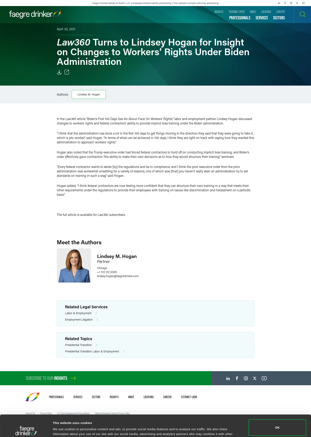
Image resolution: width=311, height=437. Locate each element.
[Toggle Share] (67, 72)
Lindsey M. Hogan (89, 94)
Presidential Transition (81, 345)
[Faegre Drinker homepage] (35, 15)
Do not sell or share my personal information (277, 424)
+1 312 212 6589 (107, 272)
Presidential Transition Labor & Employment (94, 351)
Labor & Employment (81, 313)
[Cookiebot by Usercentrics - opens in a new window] (26, 429)
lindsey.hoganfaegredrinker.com (118, 276)
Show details (62, 428)
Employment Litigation (81, 320)
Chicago (102, 268)
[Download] (59, 72)
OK (277, 406)
